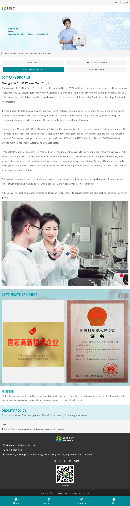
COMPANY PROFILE (33, 62)
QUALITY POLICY (96, 69)
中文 (117, 2)
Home (20, 53)
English (125, 2)
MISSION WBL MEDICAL (33, 69)
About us (28, 53)
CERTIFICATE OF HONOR (96, 62)
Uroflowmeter (17, 429)
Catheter (61, 429)
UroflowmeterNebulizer (33, 429)
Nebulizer (6, 429)
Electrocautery (51, 429)
